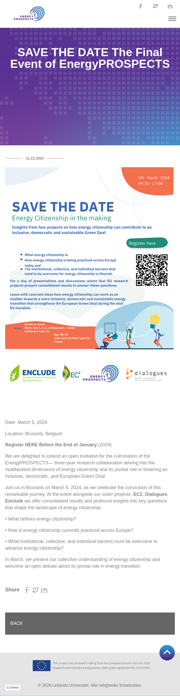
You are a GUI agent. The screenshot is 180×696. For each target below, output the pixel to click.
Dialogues (156, 494)
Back (16, 623)
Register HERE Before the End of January (51, 444)
